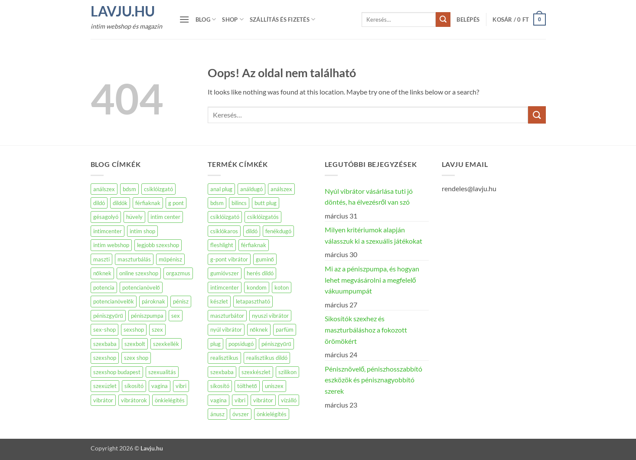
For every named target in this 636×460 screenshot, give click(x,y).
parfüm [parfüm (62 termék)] (285, 329)
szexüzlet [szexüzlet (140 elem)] (105, 385)
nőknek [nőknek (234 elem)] (102, 273)
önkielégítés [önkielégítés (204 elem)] (170, 400)
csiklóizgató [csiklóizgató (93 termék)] (224, 216)
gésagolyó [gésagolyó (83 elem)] (105, 216)
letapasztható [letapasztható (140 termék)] (253, 301)
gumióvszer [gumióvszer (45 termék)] (224, 273)
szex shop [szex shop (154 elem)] (136, 357)
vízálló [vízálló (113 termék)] (289, 400)
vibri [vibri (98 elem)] (181, 385)
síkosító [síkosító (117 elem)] (134, 385)
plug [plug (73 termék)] (215, 343)
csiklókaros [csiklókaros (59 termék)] (224, 231)
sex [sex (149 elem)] (175, 315)
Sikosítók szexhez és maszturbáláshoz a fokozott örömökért (366, 329)
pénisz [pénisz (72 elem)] (181, 301)
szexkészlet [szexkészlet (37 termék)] (256, 372)
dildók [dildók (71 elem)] (120, 202)
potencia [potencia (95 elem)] (103, 287)
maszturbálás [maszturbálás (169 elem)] (134, 259)
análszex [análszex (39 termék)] (281, 189)
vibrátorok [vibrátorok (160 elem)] (134, 400)
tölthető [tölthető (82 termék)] (247, 385)
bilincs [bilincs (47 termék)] (239, 202)
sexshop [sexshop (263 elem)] (134, 329)
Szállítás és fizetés (283, 19)
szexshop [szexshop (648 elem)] (104, 357)
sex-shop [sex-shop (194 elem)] (104, 329)
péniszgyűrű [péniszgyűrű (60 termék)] (276, 343)
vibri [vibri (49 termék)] (240, 400)
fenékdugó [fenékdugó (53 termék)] (278, 231)
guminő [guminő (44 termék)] (265, 259)
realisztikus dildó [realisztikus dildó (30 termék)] (266, 357)
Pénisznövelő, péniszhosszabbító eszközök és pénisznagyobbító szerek (374, 380)
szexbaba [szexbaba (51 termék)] (222, 372)
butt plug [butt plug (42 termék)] (265, 202)
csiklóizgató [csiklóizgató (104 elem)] (158, 189)
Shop (232, 19)
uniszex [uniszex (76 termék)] (274, 385)
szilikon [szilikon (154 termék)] (287, 372)
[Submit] (443, 19)
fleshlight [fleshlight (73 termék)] (221, 244)
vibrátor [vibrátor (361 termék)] (263, 400)
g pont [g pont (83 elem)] (176, 202)
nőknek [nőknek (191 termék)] (259, 329)
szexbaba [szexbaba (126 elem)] (105, 343)
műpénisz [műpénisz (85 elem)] (170, 259)
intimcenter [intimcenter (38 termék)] (224, 287)
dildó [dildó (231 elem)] (99, 202)
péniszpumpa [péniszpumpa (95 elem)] (147, 315)
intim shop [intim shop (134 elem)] (142, 231)
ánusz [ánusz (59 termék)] (217, 414)
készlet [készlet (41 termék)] (219, 301)
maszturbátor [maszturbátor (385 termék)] (227, 315)
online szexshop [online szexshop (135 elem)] (138, 273)
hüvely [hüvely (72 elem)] (134, 216)
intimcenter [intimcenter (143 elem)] (107, 231)
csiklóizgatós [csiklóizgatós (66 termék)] (263, 216)
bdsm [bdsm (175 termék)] (217, 202)
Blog (206, 19)
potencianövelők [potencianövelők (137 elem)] (113, 301)
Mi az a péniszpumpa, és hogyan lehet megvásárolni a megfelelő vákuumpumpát (372, 279)
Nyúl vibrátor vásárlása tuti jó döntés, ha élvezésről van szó (369, 196)
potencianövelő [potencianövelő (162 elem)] (141, 287)
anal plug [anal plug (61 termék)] (221, 189)
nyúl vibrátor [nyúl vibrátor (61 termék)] (226, 329)
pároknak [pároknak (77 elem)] (153, 301)
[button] (184, 19)
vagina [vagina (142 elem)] (159, 385)
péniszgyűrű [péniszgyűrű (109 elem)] (108, 315)
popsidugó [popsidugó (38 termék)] (241, 343)
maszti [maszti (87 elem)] (101, 259)
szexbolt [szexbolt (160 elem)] (134, 343)
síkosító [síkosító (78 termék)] (219, 385)
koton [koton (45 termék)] (281, 287)
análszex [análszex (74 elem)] (104, 189)
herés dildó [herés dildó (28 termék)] (260, 273)
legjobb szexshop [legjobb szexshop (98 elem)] (158, 244)
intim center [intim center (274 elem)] (165, 216)
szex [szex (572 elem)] (157, 329)
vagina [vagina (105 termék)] (218, 400)
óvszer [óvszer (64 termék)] (240, 414)
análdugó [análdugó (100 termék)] (251, 189)
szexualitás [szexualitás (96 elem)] (162, 372)
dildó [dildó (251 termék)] (252, 231)
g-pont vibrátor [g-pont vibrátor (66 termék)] (229, 259)
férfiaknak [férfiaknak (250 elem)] (147, 202)
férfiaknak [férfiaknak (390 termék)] (253, 244)
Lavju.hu (123, 11)
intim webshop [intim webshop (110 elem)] (111, 244)
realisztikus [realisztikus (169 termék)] (224, 357)
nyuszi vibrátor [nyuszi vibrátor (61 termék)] (270, 315)
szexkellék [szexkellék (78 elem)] (166, 343)
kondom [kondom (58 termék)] (257, 287)
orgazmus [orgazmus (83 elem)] (178, 273)
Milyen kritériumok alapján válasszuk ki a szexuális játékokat (373, 235)
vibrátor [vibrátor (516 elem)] (103, 400)
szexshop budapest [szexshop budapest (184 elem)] (116, 372)
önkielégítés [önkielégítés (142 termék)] (272, 414)
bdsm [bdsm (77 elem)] (129, 189)
